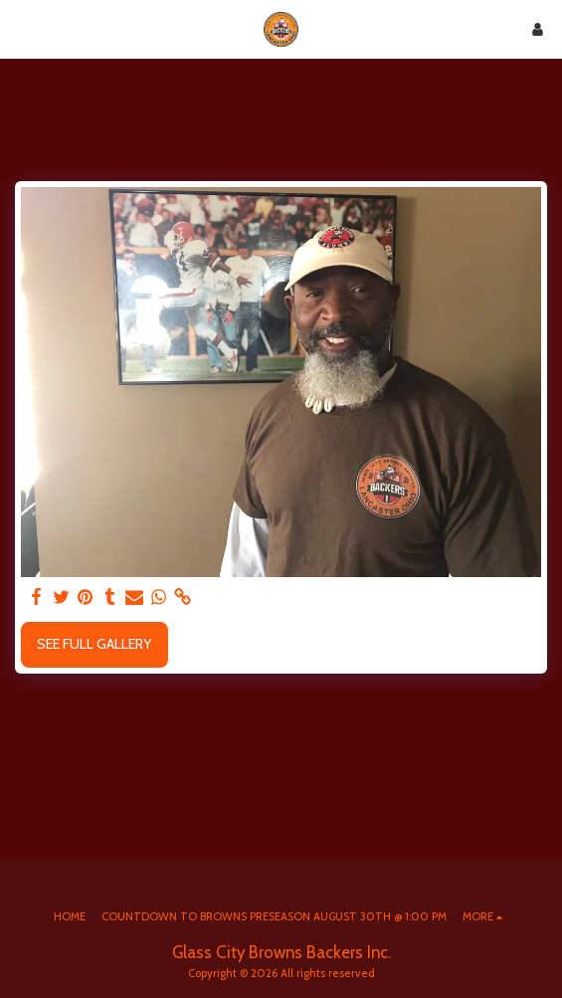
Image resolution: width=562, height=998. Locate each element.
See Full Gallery (94, 644)
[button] (22, 29)
